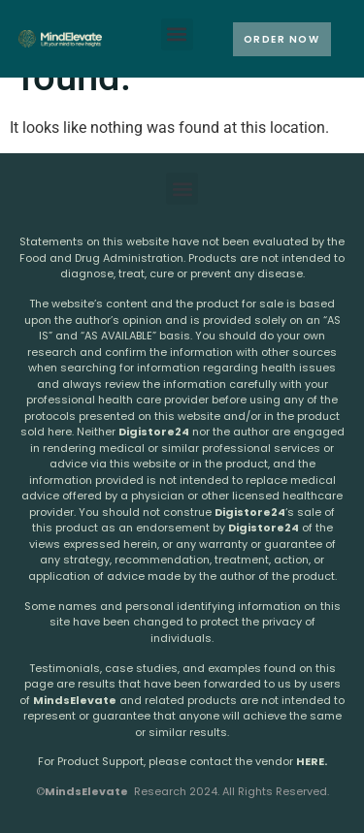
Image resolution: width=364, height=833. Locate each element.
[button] (177, 34)
